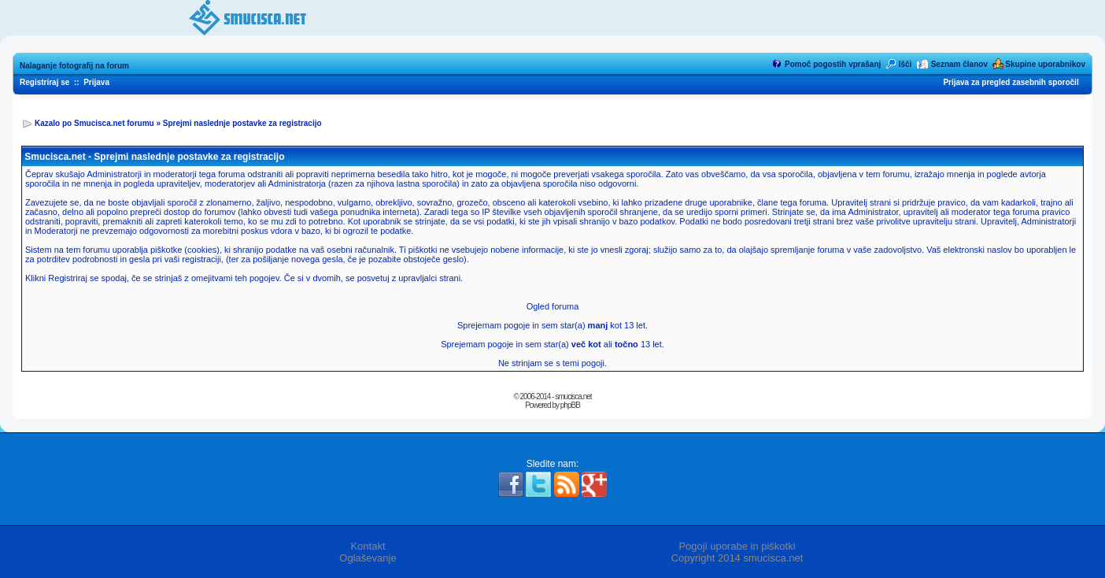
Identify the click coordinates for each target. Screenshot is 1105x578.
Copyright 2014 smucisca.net (737, 558)
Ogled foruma (553, 306)
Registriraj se (44, 82)
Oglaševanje (367, 558)
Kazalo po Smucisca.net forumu (94, 123)
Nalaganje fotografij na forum (74, 65)
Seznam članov (959, 64)
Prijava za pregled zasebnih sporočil (1010, 82)
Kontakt (367, 546)
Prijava (96, 82)
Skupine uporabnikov (1045, 64)
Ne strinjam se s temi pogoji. (552, 363)
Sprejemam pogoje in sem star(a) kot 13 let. (552, 325)
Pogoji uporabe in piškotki (736, 546)
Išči (905, 64)
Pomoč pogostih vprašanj (833, 64)
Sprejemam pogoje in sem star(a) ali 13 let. (552, 344)
